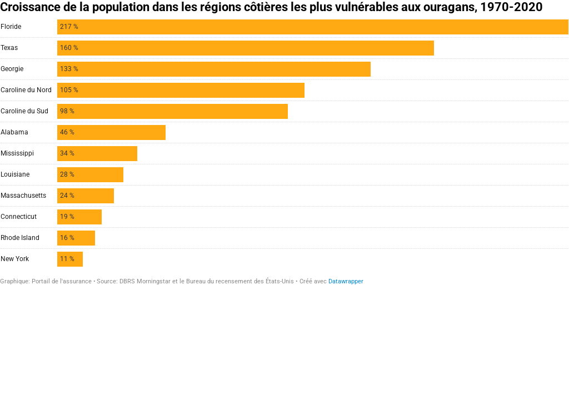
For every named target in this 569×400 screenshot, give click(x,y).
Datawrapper (345, 281)
